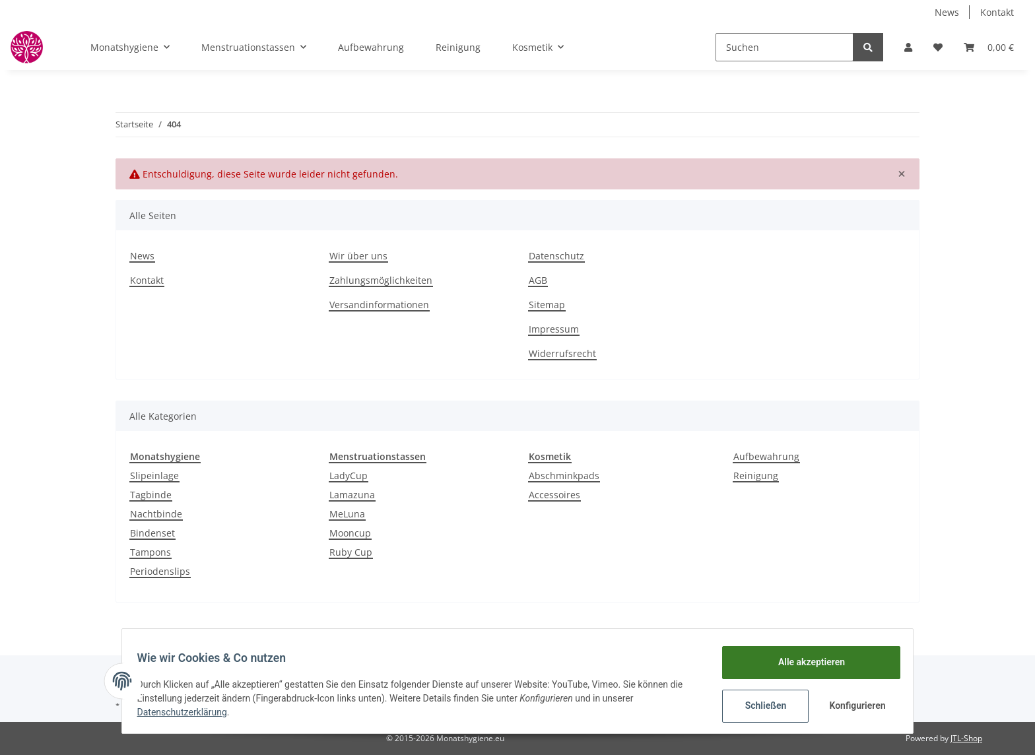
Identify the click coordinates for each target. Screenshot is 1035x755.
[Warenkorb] (988, 47)
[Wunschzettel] (938, 47)
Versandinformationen (379, 304)
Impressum (554, 329)
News (947, 12)
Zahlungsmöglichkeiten (380, 280)
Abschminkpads (564, 475)
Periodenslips (160, 571)
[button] (908, 47)
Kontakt (997, 12)
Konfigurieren (852, 705)
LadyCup (348, 475)
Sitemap (547, 304)
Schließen (759, 705)
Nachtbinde (156, 514)
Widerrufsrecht (562, 353)
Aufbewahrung (766, 456)
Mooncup (350, 533)
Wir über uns (358, 255)
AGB (538, 280)
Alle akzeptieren (805, 662)
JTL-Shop (966, 738)
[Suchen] (784, 47)
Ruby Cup (350, 552)
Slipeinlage (154, 475)
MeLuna (347, 514)
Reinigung (755, 475)
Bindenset (152, 533)
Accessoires (554, 494)
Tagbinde (151, 494)
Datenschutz (556, 255)
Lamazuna (352, 494)
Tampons (150, 552)
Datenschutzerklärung (188, 712)
